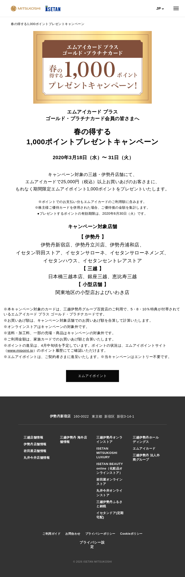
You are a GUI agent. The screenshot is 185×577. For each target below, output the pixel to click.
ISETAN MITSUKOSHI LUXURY (106, 453)
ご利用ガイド (51, 533)
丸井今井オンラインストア (109, 493)
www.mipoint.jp (20, 350)
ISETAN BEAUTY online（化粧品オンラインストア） (109, 468)
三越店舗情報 (33, 437)
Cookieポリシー (131, 533)
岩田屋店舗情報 (35, 451)
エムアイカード (144, 448)
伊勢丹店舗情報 (35, 444)
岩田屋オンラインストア (109, 482)
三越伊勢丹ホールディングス (146, 440)
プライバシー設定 (92, 544)
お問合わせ (72, 533)
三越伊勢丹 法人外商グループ (146, 457)
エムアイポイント (92, 376)
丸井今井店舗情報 (37, 457)
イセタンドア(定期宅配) (110, 515)
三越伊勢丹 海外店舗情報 (73, 440)
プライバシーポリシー (100, 533)
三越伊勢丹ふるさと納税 (109, 504)
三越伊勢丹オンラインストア (109, 440)
